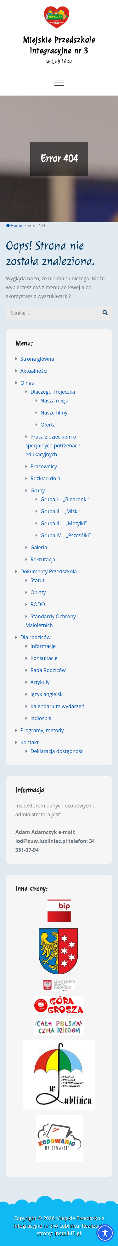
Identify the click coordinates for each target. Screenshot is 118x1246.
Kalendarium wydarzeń (58, 706)
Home (14, 225)
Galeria (39, 547)
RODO (38, 604)
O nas (27, 382)
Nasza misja (55, 400)
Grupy (38, 490)
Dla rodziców (35, 637)
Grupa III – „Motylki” (64, 523)
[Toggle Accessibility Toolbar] (105, 1233)
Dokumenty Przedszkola (48, 571)
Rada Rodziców (48, 670)
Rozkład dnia (45, 478)
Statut (38, 580)
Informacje (43, 646)
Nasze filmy (54, 412)
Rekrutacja (43, 559)
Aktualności (34, 370)
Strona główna (37, 358)
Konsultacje (44, 658)
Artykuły (40, 682)
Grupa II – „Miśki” (61, 511)
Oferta (48, 424)
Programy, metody (42, 730)
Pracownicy (44, 466)
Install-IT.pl (67, 1233)
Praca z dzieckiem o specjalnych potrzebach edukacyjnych (53, 445)
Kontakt (29, 742)
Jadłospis (41, 718)
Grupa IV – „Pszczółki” (66, 535)
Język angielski (47, 694)
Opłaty (38, 592)
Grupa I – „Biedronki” (65, 499)
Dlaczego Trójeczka (53, 391)
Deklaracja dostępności (58, 751)
